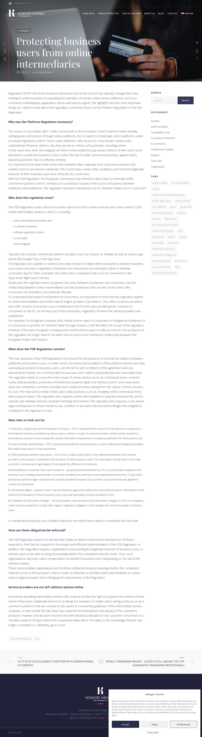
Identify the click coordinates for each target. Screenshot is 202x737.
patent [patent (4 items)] (171, 236)
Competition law (160, 132)
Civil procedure (159, 126)
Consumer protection (163, 138)
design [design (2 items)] (155, 188)
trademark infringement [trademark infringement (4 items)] (164, 254)
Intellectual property (162, 149)
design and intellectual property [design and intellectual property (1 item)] (168, 194)
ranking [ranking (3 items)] (182, 236)
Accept (125, 733)
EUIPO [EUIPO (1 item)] (173, 206)
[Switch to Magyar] (187, 13)
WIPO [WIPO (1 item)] (177, 266)
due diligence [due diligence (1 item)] (159, 206)
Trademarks (157, 166)
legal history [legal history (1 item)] (171, 218)
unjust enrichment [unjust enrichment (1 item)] (161, 266)
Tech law (156, 161)
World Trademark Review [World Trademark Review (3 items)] (164, 272)
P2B (37, 638)
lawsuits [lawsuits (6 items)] (156, 218)
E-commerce (24, 31)
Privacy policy (15, 732)
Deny (154, 733)
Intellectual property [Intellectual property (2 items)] (162, 212)
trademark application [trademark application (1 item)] (163, 248)
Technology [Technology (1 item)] (157, 242)
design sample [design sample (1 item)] (182, 200)
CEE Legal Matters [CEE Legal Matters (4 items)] (180, 182)
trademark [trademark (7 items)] (173, 242)
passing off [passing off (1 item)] (157, 236)
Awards (155, 121)
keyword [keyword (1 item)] (181, 212)
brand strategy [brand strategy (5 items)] (159, 182)
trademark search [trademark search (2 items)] (161, 260)
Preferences (183, 733)
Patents (155, 155)
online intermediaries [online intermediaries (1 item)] (163, 230)
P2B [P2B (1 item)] (180, 230)
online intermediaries (20, 638)
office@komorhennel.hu (24, 3)
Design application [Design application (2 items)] (161, 200)
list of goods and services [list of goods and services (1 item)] (165, 224)
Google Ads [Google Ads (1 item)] (186, 206)
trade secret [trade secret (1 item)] (181, 260)
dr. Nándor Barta (44, 72)
